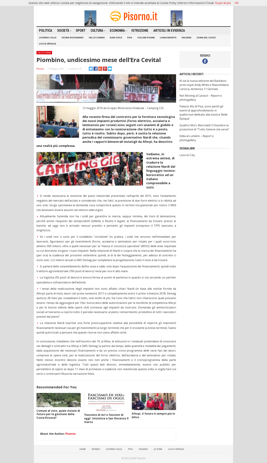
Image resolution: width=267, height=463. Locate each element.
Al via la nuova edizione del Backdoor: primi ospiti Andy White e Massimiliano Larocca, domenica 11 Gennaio (204, 85)
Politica (45, 30)
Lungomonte (168, 37)
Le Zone (158, 449)
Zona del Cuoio (206, 37)
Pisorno (40, 68)
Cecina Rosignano (72, 37)
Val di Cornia (97, 37)
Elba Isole (116, 37)
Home (83, 449)
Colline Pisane (146, 37)
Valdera (186, 37)
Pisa (129, 37)
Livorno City (187, 155)
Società (63, 30)
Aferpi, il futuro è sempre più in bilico (153, 415)
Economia (117, 30)
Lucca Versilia (47, 43)
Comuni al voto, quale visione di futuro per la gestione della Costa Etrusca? (58, 414)
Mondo (96, 449)
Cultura (97, 30)
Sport (80, 30)
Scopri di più (223, 3)
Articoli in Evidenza (169, 30)
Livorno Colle (47, 37)
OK (237, 3)
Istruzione (139, 30)
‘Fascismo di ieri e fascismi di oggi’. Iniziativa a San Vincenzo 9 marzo (106, 418)
